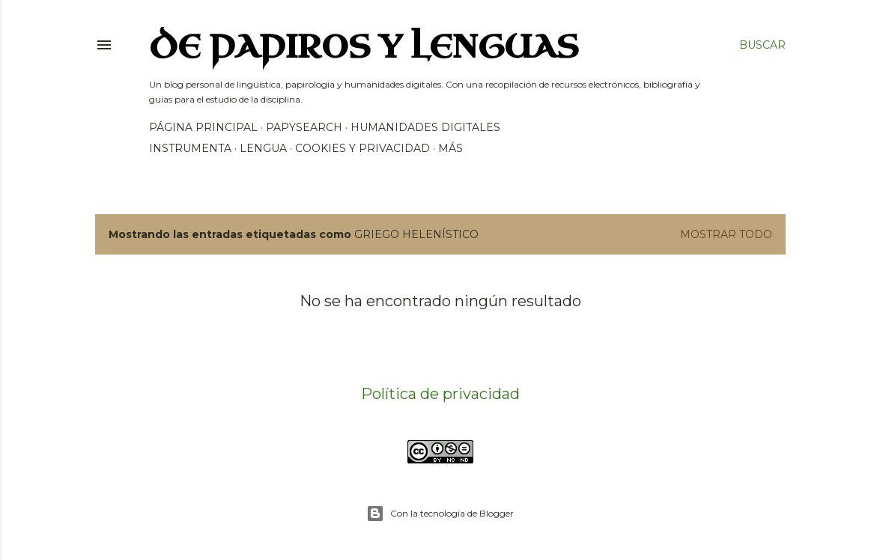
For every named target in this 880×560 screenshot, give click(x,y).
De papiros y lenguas (364, 47)
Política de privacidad (440, 394)
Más (450, 148)
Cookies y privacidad (362, 148)
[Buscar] (762, 45)
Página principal (203, 127)
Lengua (263, 148)
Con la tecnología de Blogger (440, 514)
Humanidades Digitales (425, 127)
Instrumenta (190, 148)
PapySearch (304, 127)
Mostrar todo (726, 234)
